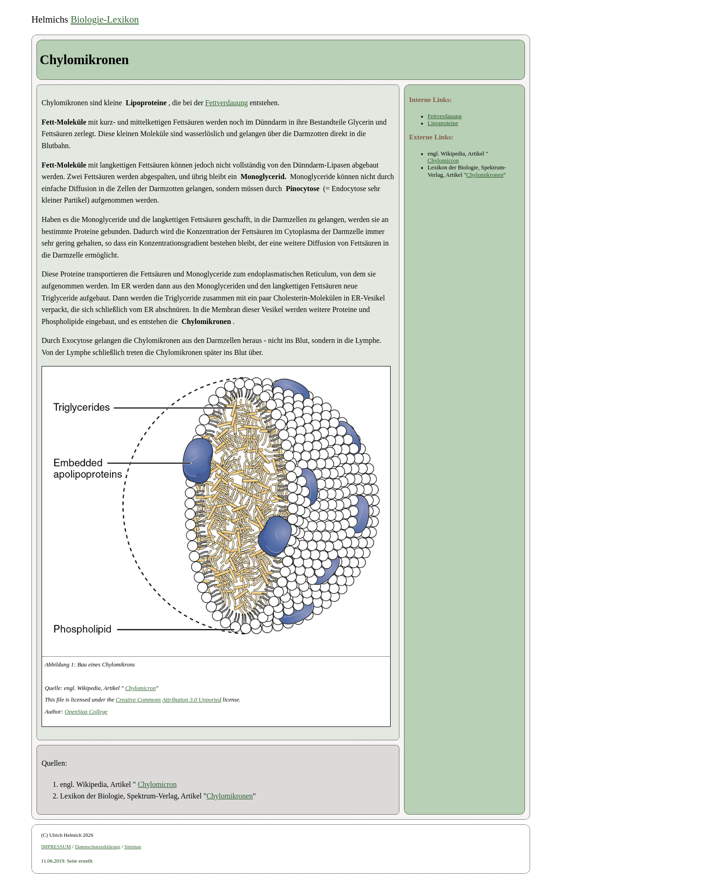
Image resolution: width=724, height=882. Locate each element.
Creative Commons (138, 699)
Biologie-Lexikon (105, 19)
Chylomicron (140, 688)
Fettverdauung (226, 103)
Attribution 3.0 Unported (192, 699)
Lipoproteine (443, 123)
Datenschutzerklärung (97, 846)
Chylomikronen (229, 796)
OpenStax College (86, 711)
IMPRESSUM (56, 846)
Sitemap (132, 846)
